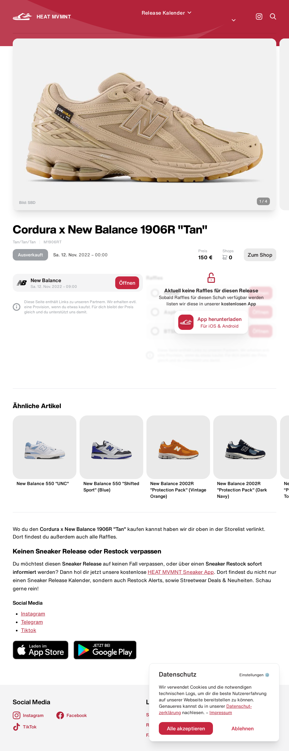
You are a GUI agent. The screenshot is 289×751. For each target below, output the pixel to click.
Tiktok (28, 622)
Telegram (32, 614)
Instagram (33, 605)
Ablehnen (242, 728)
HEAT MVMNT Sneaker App (181, 564)
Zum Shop (260, 247)
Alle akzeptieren (186, 728)
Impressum (220, 712)
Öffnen (127, 275)
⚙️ (254, 675)
